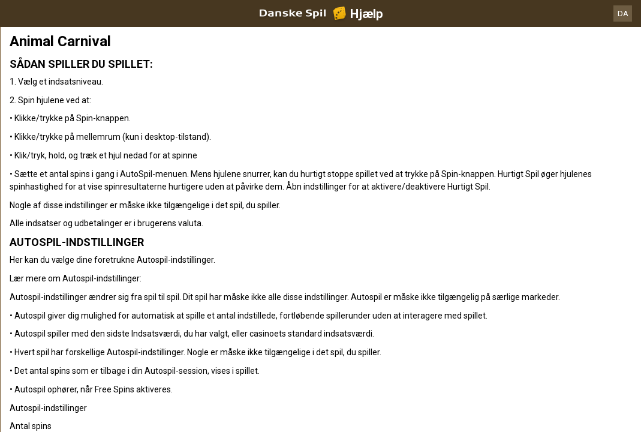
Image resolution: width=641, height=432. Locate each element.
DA (623, 13)
